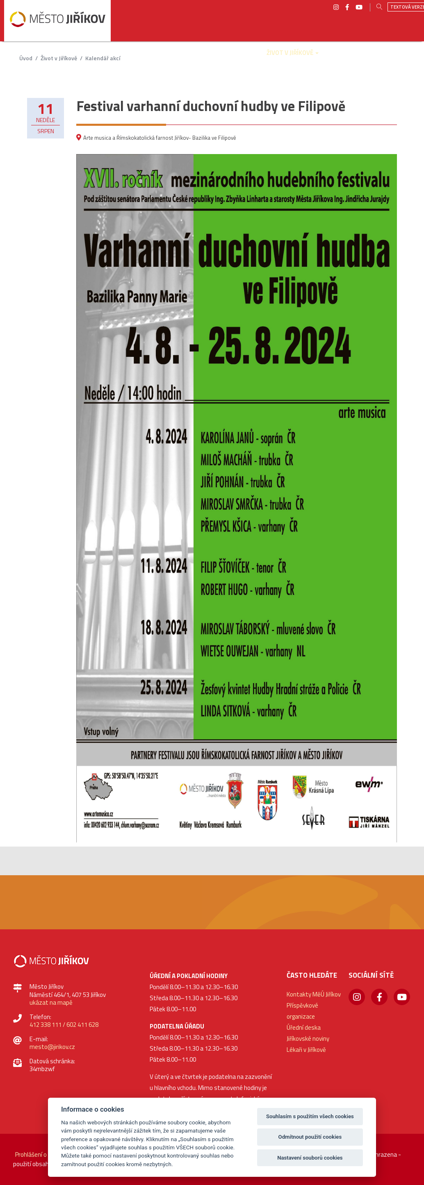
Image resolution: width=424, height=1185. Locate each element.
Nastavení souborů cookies (309, 1158)
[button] (96, 59)
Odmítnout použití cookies (310, 1137)
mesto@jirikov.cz (52, 1046)
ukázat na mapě (51, 1002)
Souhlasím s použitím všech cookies (310, 1116)
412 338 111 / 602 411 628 (64, 1024)
